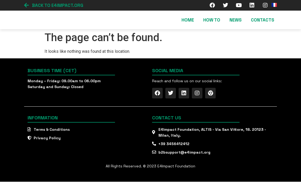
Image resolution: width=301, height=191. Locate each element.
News (235, 20)
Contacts (262, 20)
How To (211, 20)
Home (188, 20)
